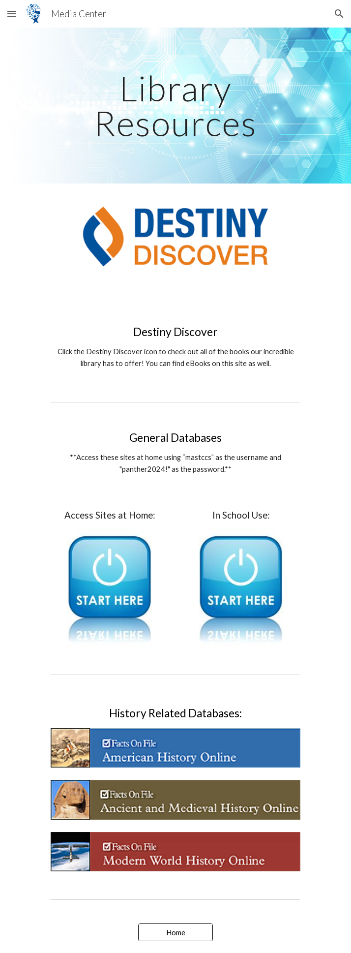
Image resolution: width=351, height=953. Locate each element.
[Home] (175, 932)
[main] (175, 105)
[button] (12, 13)
